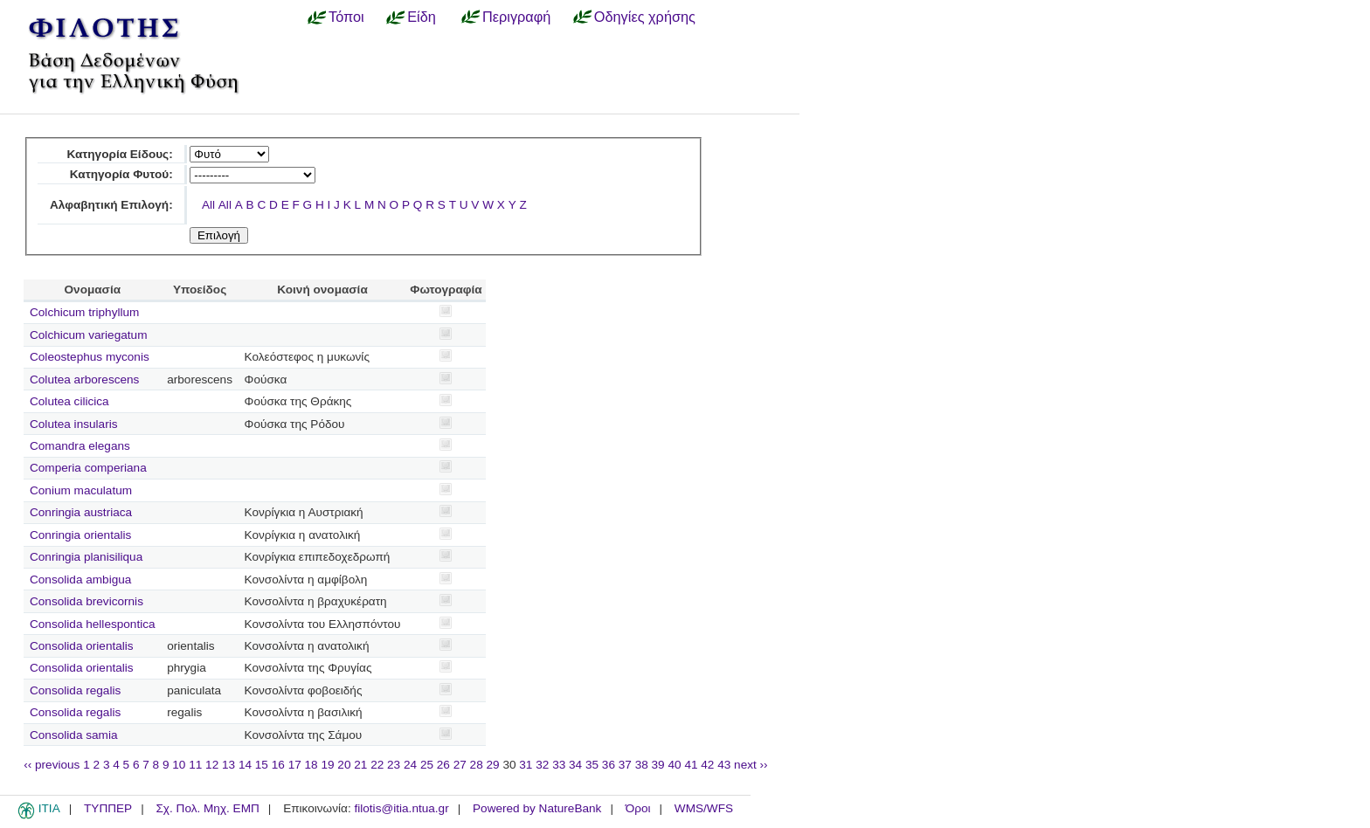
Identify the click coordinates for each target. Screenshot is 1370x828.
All (208, 204)
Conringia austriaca (81, 512)
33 (558, 764)
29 (493, 764)
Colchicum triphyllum (84, 312)
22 (377, 764)
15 (261, 764)
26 (443, 764)
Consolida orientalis (82, 645)
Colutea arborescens (84, 379)
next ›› (751, 764)
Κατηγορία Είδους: (119, 154)
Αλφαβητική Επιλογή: (111, 204)
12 (211, 764)
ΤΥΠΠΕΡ (108, 808)
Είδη (421, 16)
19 (327, 764)
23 (393, 764)
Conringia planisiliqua (86, 556)
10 (178, 764)
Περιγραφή (516, 16)
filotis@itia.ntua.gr (401, 808)
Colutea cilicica (69, 401)
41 (690, 764)
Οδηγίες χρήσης (644, 16)
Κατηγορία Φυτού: (121, 174)
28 (476, 764)
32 (542, 764)
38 (641, 764)
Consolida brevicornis (86, 601)
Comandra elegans (80, 445)
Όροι (638, 808)
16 (278, 764)
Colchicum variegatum (88, 335)
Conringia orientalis (80, 535)
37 (625, 764)
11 (195, 764)
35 (592, 764)
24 (410, 764)
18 (311, 764)
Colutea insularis (74, 424)
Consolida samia (74, 735)
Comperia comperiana (88, 467)
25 (426, 764)
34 (575, 764)
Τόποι (346, 16)
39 (658, 764)
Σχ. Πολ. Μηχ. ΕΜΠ (207, 808)
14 (245, 764)
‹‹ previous (52, 764)
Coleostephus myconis (89, 356)
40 (674, 764)
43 (723, 764)
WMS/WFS (704, 808)
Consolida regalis (75, 690)
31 (525, 764)
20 (343, 764)
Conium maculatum (81, 490)
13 (228, 764)
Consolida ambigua (80, 579)
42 (707, 764)
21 (360, 764)
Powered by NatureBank (537, 808)
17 (294, 764)
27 (460, 764)
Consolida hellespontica (93, 624)
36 (608, 764)
